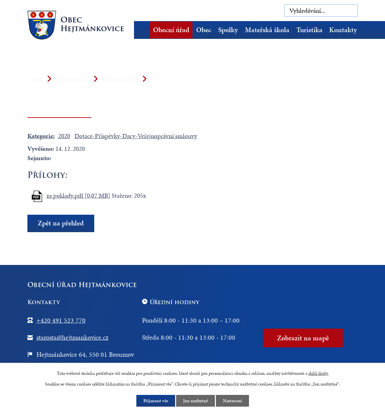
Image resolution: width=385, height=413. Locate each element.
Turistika (309, 30)
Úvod (144, 30)
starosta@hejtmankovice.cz (72, 337)
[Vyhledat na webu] (321, 10)
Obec (203, 30)
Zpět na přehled (61, 223)
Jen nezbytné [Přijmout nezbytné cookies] (195, 401)
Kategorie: (41, 135)
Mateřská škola (267, 30)
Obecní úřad (171, 30)
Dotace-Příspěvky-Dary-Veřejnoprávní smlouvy (136, 135)
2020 (64, 135)
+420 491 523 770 (61, 320)
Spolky (228, 30)
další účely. (318, 373)
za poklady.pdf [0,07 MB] (78, 195)
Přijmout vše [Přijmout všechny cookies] (155, 401)
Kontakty (343, 30)
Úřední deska (119, 78)
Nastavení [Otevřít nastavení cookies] (232, 401)
